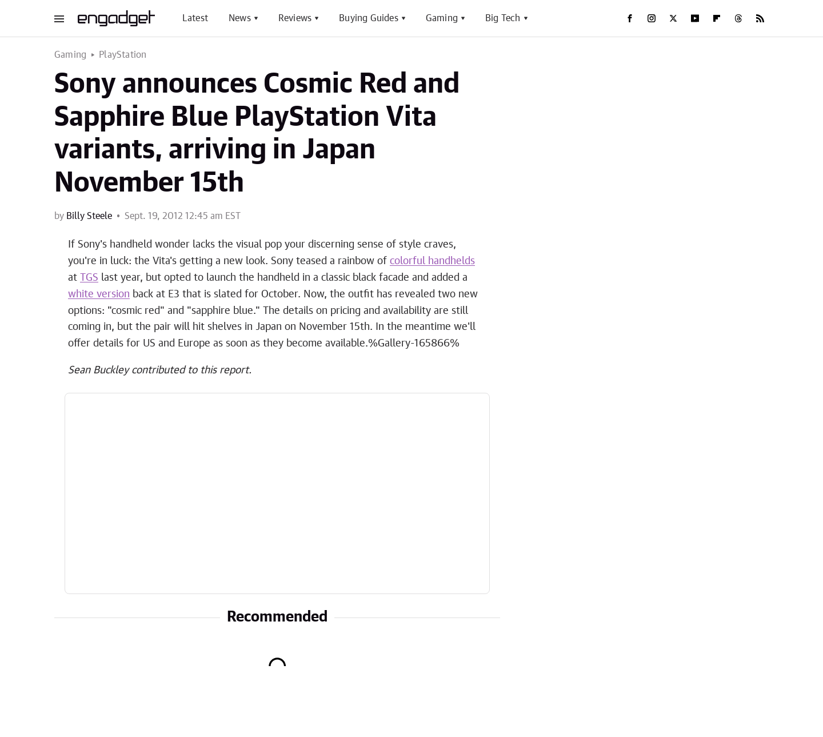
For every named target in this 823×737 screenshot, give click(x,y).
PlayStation (122, 54)
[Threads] (738, 18)
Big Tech (503, 18)
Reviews (294, 18)
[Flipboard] (716, 18)
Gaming (442, 18)
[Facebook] (629, 18)
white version (99, 294)
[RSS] (760, 18)
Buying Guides (368, 18)
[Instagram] (651, 18)
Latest (195, 18)
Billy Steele (89, 216)
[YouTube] (695, 18)
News (240, 18)
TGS (89, 278)
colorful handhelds (432, 261)
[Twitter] (673, 18)
